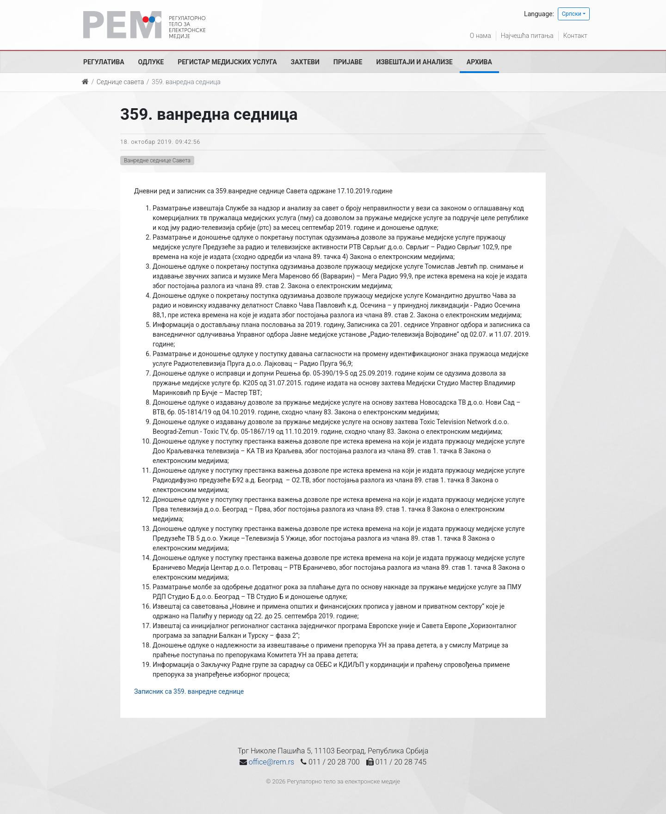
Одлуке (151, 62)
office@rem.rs (271, 762)
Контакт (575, 35)
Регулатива (103, 62)
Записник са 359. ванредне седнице (189, 691)
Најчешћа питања (526, 35)
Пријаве (348, 62)
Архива (479, 62)
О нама (480, 35)
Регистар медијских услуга (227, 62)
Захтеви (305, 62)
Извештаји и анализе (414, 62)
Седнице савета (120, 82)
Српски (571, 14)
